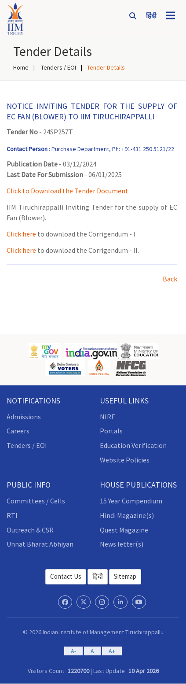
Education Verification (133, 445)
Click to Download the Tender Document (67, 190)
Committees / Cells (36, 500)
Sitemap (125, 576)
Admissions (24, 416)
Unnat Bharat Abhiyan (40, 544)
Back (170, 278)
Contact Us (65, 576)
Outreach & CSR (30, 529)
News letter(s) (121, 544)
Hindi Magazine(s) (127, 515)
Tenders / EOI (58, 67)
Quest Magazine (124, 529)
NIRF (107, 416)
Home (21, 67)
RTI (12, 515)
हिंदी (97, 576)
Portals (111, 430)
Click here (21, 233)
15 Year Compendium (131, 500)
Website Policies (125, 459)
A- (73, 651)
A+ (112, 651)
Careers (18, 430)
